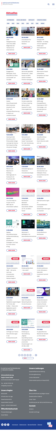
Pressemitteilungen (6, 412)
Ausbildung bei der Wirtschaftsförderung (40, 402)
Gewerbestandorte (6, 399)
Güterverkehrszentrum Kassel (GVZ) (39, 380)
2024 (18, 23)
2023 (23, 23)
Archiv (42, 23)
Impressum (20, 423)
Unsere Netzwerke (34, 377)
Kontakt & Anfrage (34, 412)
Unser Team (32, 399)
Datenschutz (28, 423)
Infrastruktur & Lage (7, 396)
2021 (32, 23)
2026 (8, 23)
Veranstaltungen (41, 19)
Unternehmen (10, 19)
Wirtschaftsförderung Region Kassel (39, 393)
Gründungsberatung (35, 374)
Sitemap (45, 423)
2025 (13, 23)
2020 (37, 23)
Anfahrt (31, 409)
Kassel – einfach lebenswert (9, 405)
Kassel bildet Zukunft (7, 402)
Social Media (4, 415)
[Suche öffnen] (49, 4)
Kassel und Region (21, 19)
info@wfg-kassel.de (6, 385)
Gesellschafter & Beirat (35, 396)
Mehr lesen (11, 53)
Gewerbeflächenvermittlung (37, 371)
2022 (27, 23)
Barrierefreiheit (37, 423)
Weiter (25, 358)
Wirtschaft (31, 19)
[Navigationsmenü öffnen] (53, 4)
